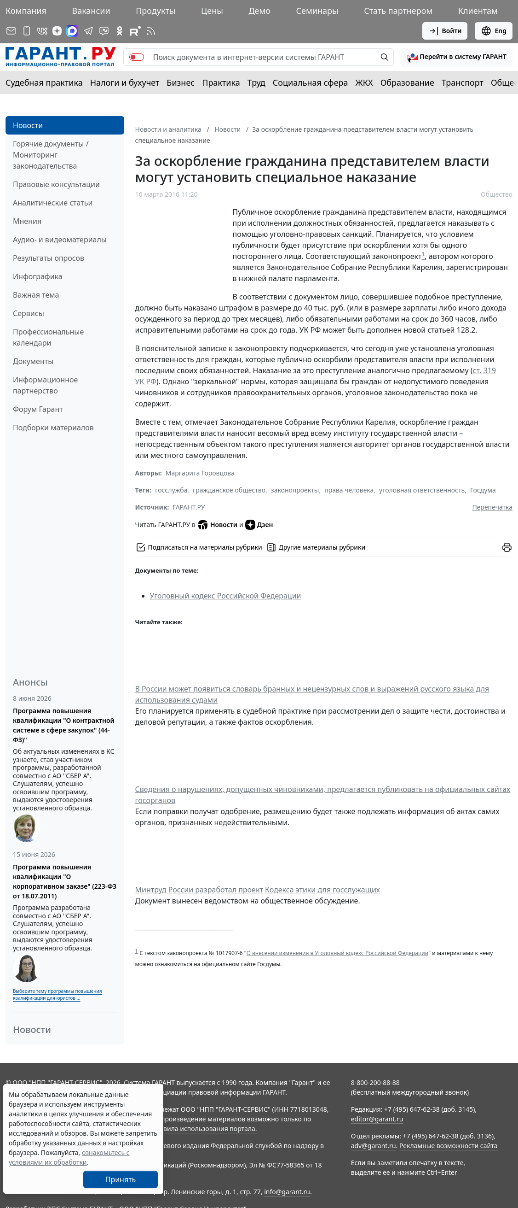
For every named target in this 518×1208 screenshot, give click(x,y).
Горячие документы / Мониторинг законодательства (51, 155)
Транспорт (462, 82)
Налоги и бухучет (125, 82)
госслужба (171, 490)
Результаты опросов (48, 258)
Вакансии (91, 10)
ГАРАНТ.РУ (189, 507)
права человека (349, 490)
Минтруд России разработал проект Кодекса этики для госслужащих (257, 890)
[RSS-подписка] (150, 30)
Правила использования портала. (204, 1128)
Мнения (27, 221)
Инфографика (38, 276)
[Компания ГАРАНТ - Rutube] (135, 30)
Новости (28, 125)
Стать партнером (398, 10)
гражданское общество (229, 490)
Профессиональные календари (48, 337)
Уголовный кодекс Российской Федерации (225, 596)
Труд (256, 82)
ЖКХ (364, 82)
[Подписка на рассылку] (11, 30)
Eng (493, 30)
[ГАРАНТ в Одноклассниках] (119, 30)
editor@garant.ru (377, 1118)
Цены (212, 10)
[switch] (136, 57)
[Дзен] (57, 30)
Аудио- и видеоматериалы (60, 240)
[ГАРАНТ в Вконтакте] (42, 30)
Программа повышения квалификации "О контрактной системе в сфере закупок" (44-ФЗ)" (64, 725)
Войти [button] (445, 30)
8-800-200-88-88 (375, 1082)
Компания (26, 10)
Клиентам (478, 10)
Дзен (259, 525)
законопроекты (295, 490)
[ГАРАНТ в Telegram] (88, 30)
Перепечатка (492, 507)
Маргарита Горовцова (200, 473)
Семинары (317, 10)
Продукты (155, 10)
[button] (456, 57)
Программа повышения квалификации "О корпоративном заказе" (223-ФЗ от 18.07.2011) (64, 881)
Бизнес (181, 82)
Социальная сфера (310, 82)
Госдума (483, 490)
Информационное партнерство (45, 385)
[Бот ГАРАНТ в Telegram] (103, 30)
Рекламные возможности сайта (448, 1145)
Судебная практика (44, 82)
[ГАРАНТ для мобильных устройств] (26, 30)
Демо (259, 10)
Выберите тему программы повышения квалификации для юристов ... (57, 994)
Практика (221, 82)
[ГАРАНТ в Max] (72, 31)
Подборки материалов (53, 427)
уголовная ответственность (422, 490)
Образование (407, 82)
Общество (496, 194)
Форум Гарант (38, 409)
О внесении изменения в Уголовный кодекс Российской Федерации (337, 953)
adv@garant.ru (373, 1145)
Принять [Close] (120, 1179)
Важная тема (36, 295)
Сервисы (28, 313)
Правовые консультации (56, 184)
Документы (33, 361)
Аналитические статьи (52, 203)
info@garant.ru (287, 1191)
